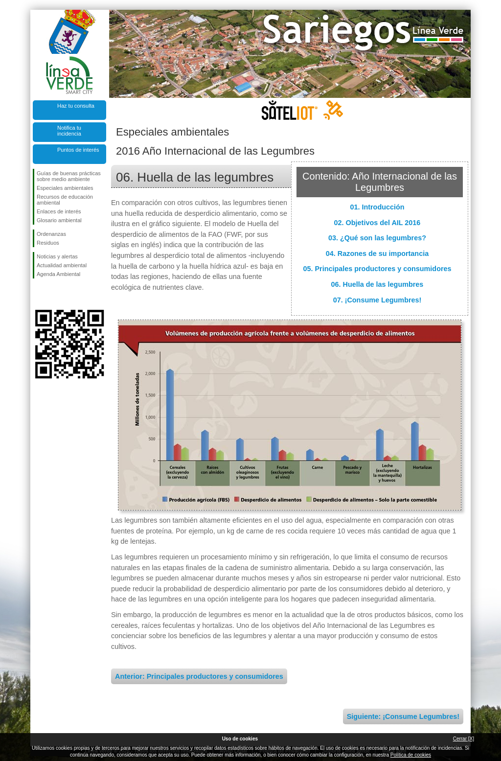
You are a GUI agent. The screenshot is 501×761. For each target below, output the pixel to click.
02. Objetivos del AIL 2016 (377, 223)
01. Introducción (377, 207)
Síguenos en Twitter (55, 294)
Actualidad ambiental (62, 265)
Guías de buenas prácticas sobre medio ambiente (69, 176)
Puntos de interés (78, 150)
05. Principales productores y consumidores (377, 269)
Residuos (48, 243)
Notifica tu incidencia (69, 131)
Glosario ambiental (59, 220)
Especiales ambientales (65, 188)
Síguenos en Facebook (39, 294)
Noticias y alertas (57, 256)
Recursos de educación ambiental (65, 200)
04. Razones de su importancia (377, 253)
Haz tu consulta (75, 106)
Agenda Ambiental (58, 274)
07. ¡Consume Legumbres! (377, 300)
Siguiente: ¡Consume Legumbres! (403, 716)
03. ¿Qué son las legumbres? (377, 238)
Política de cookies (410, 755)
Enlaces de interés (59, 211)
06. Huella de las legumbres (377, 284)
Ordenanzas (51, 234)
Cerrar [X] (463, 738)
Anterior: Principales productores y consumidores (199, 676)
